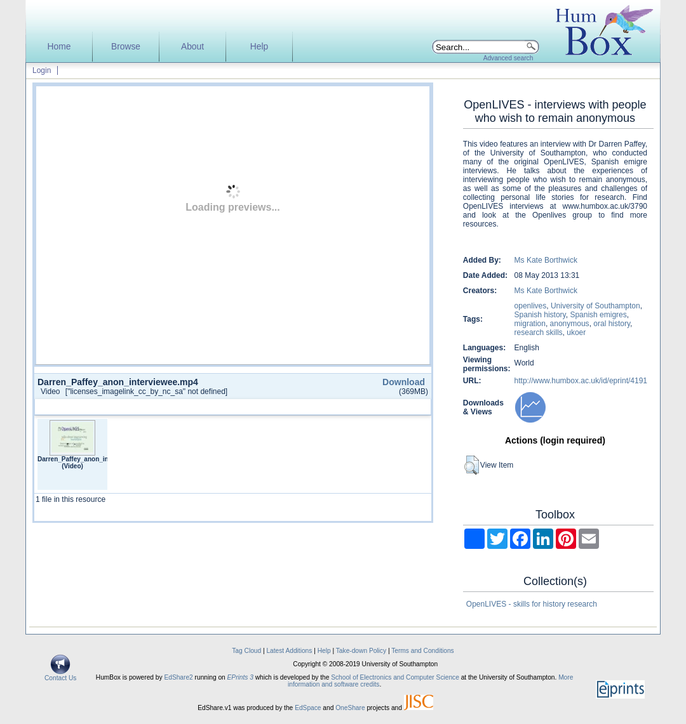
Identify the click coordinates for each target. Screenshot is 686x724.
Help (259, 46)
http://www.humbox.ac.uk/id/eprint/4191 (580, 380)
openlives (530, 305)
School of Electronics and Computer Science (395, 677)
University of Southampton (595, 305)
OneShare (350, 707)
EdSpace (308, 707)
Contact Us (60, 675)
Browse (125, 46)
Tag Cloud (246, 650)
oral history (611, 323)
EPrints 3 (240, 677)
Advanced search (508, 58)
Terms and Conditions (422, 650)
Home (59, 46)
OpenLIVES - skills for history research (531, 604)
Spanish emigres (598, 314)
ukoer (576, 332)
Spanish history (540, 314)
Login (41, 70)
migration (530, 323)
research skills (538, 332)
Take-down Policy (361, 650)
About (192, 46)
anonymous (569, 323)
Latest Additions (289, 650)
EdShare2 (178, 677)
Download (403, 382)
